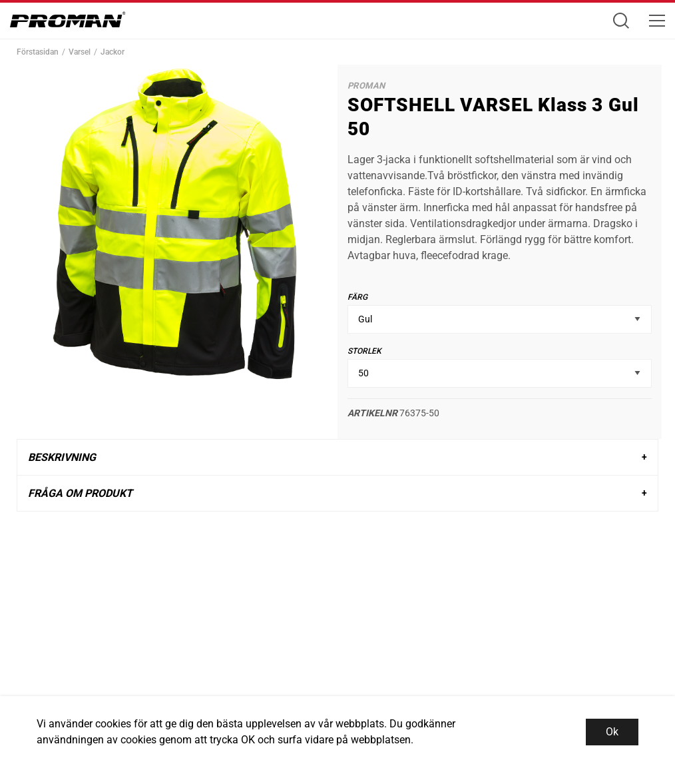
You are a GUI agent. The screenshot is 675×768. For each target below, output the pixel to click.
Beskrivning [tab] (62, 457)
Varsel (80, 52)
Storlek (364, 351)
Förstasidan (38, 52)
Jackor (112, 52)
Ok (612, 731)
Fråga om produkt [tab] (80, 493)
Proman (366, 86)
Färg (357, 297)
